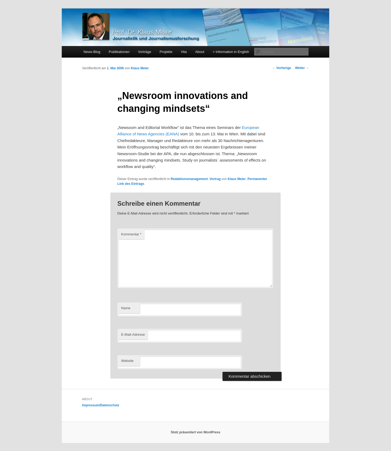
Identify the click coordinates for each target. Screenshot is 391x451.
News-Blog (91, 52)
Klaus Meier (140, 68)
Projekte (166, 52)
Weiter (302, 68)
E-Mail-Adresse (133, 334)
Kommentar (131, 234)
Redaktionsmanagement (189, 179)
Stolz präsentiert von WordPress (195, 432)
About (199, 52)
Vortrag (215, 179)
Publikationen (119, 52)
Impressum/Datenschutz (100, 405)
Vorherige (281, 68)
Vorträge (144, 52)
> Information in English (231, 52)
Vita (184, 52)
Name (126, 308)
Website (127, 361)
